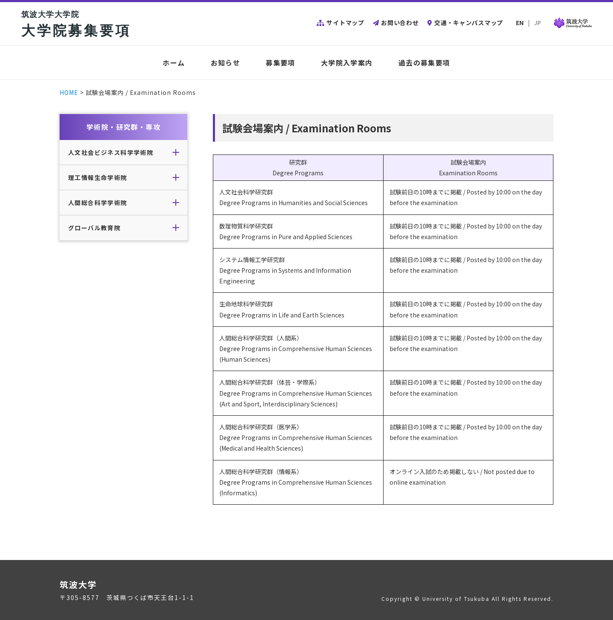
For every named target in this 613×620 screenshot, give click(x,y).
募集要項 (280, 62)
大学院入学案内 (347, 62)
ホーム (174, 62)
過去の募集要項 (424, 62)
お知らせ (226, 62)
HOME (69, 92)
